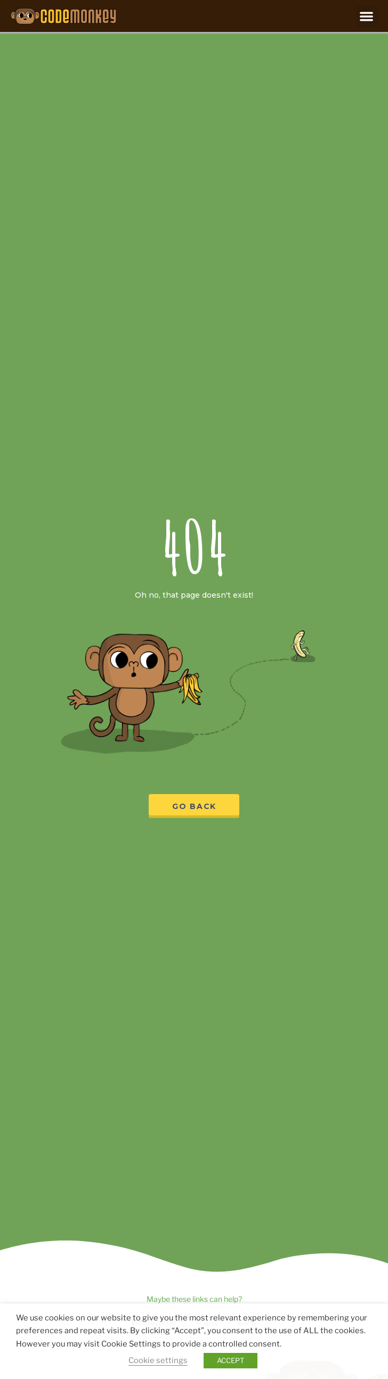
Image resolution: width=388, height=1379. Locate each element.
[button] (367, 16)
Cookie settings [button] (158, 1360)
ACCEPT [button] (230, 1360)
